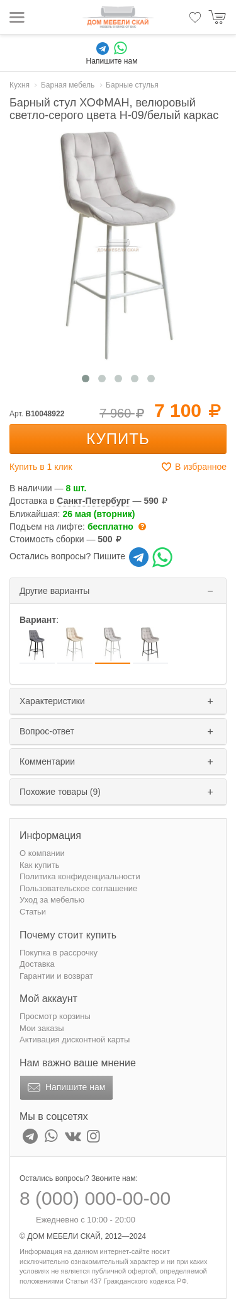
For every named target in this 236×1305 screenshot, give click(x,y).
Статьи (33, 911)
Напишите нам (65, 1088)
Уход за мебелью (52, 899)
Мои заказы (42, 1028)
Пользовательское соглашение (78, 888)
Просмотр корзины (55, 1016)
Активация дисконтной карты (75, 1039)
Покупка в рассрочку (59, 952)
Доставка (37, 964)
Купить (117, 438)
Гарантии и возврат (56, 976)
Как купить (39, 865)
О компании (42, 853)
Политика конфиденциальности (80, 876)
